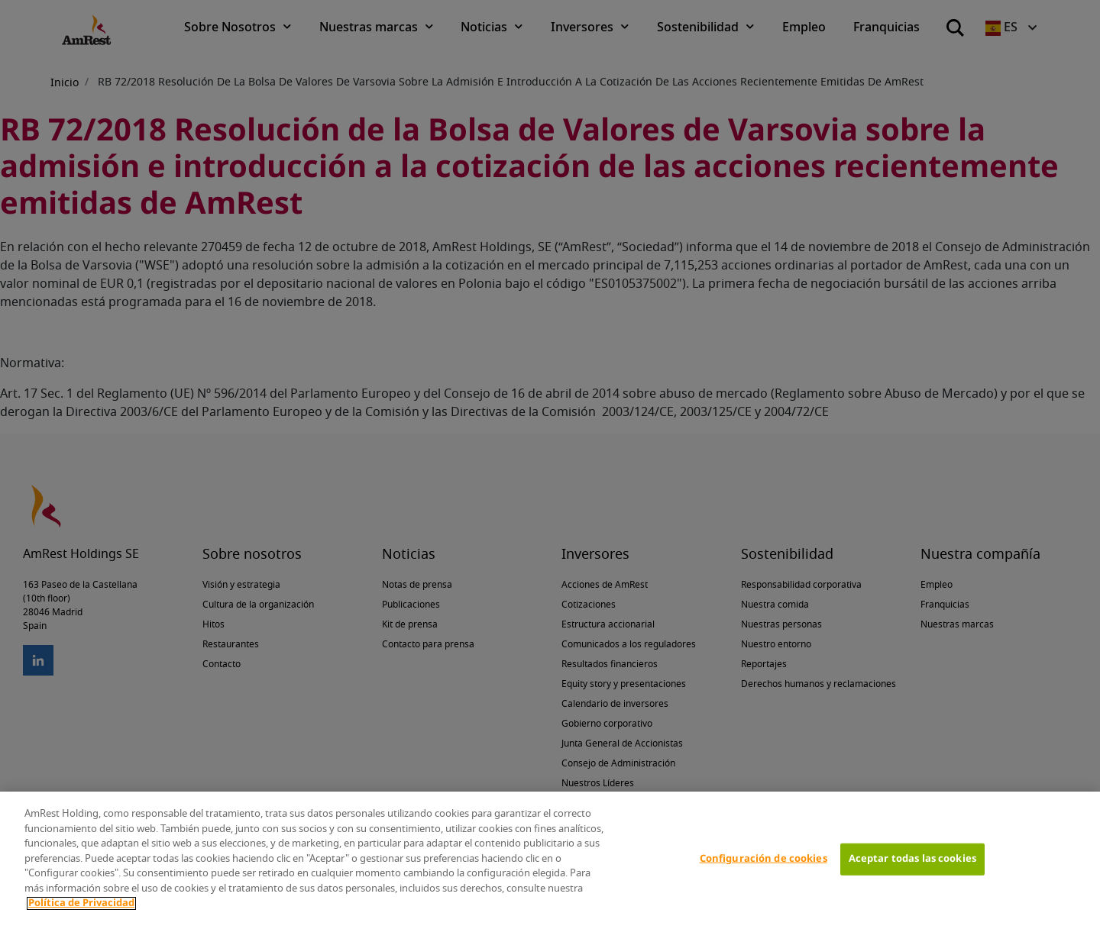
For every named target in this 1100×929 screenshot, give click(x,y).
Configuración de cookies (763, 859)
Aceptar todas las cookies (912, 859)
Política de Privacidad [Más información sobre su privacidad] (81, 903)
